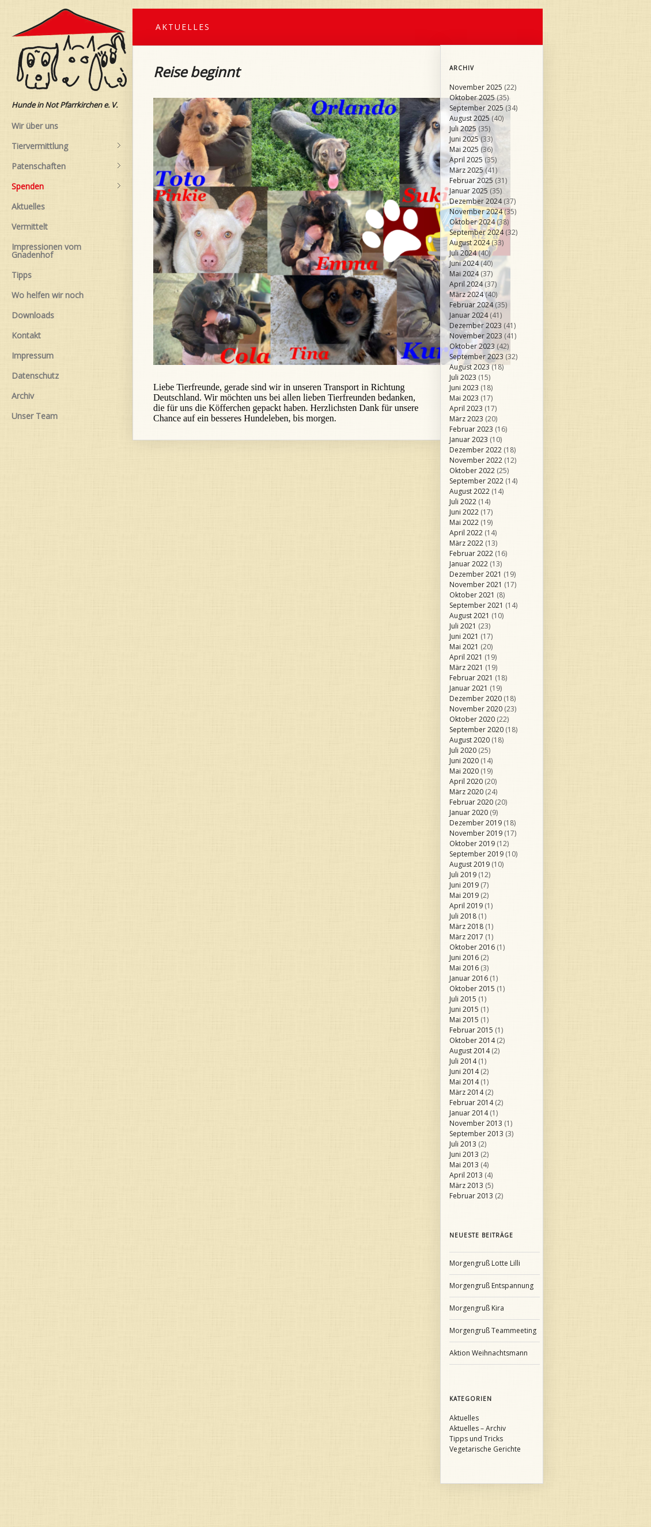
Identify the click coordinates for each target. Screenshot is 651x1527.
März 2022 (466, 543)
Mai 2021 (464, 647)
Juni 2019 (464, 885)
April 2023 (466, 408)
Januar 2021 (468, 688)
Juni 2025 (464, 139)
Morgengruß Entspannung (491, 1285)
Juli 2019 (462, 874)
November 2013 (475, 1123)
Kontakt (26, 335)
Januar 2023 (468, 439)
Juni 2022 (464, 512)
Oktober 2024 (472, 222)
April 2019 (466, 906)
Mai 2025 (464, 149)
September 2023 (476, 356)
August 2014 (469, 1051)
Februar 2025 (471, 180)
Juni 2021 (464, 636)
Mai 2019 (464, 895)
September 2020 (476, 729)
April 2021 (466, 657)
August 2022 (469, 491)
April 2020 (466, 781)
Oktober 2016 (472, 947)
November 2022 (475, 460)
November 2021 (475, 584)
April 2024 (466, 284)
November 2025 (475, 87)
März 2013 (466, 1185)
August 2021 (469, 615)
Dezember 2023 (475, 325)
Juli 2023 (462, 377)
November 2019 (475, 833)
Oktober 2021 (472, 595)
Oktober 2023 (472, 346)
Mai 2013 (464, 1165)
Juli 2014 (462, 1061)
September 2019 (476, 854)
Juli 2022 (462, 502)
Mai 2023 (464, 398)
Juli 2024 (462, 253)
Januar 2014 (468, 1113)
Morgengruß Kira (476, 1308)
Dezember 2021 (475, 574)
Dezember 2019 (475, 823)
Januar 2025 (468, 191)
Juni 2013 (464, 1154)
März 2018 (466, 926)
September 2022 (476, 481)
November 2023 (475, 336)
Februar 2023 (471, 429)
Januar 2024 (468, 315)
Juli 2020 (462, 750)
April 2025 (466, 160)
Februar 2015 (471, 1030)
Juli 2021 (462, 626)
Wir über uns (35, 125)
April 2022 (466, 533)
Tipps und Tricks (476, 1439)
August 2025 (469, 118)
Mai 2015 (464, 1020)
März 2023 (466, 419)
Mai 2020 (464, 771)
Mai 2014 (464, 1082)
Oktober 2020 (472, 719)
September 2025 (476, 108)
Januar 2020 (468, 812)
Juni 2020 (464, 761)
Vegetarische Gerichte (485, 1449)
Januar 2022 (468, 564)
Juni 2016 (464, 957)
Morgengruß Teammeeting (492, 1330)
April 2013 (466, 1175)
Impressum (33, 355)
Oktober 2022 (472, 470)
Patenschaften (66, 166)
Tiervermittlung (66, 146)
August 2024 (469, 242)
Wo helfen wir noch (48, 295)
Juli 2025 (462, 129)
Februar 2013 (471, 1196)
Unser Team (35, 415)
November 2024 (475, 211)
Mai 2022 (464, 522)
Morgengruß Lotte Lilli (484, 1263)
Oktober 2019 (472, 843)
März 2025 (466, 170)
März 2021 (466, 667)
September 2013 (476, 1133)
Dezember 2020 (475, 698)
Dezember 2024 (475, 201)
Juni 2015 (464, 1009)
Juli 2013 (462, 1144)
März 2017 (466, 937)
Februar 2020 (471, 802)
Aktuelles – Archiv (477, 1428)
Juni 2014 (464, 1071)
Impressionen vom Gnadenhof (46, 250)
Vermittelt (30, 226)
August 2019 (469, 864)
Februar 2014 (471, 1102)
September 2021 (476, 605)
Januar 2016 (468, 978)
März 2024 (466, 294)
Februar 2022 (471, 553)
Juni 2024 (464, 263)
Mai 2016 (464, 968)
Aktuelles (28, 206)
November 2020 (475, 709)
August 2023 (469, 367)
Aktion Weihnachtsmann (488, 1353)
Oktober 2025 (472, 97)
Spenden (66, 186)
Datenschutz (35, 375)
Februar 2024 (471, 305)
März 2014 (466, 1092)
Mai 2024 (464, 274)
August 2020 (469, 740)
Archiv (23, 395)
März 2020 (466, 792)
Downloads (33, 315)
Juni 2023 (464, 388)
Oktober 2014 (472, 1040)
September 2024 (476, 232)
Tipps (22, 274)
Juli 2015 (462, 999)
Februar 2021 (471, 678)
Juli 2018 (462, 916)
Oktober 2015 (472, 988)
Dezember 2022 (475, 450)
